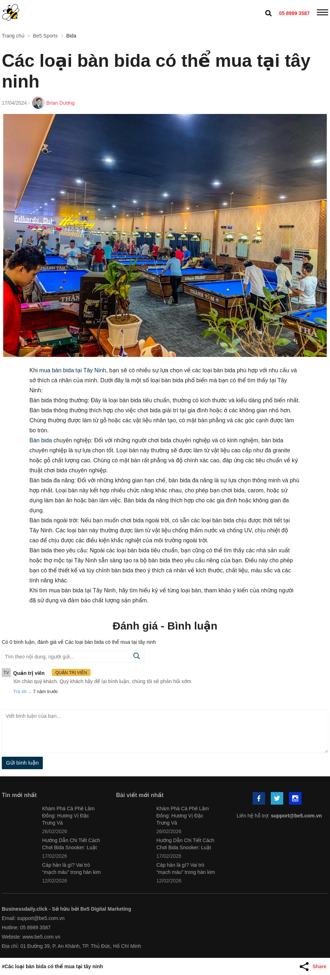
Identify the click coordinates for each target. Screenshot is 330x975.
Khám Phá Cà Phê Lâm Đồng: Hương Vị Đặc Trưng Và (68, 816)
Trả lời (19, 691)
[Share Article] (314, 966)
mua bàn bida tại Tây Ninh (72, 370)
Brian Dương (60, 103)
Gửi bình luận (22, 763)
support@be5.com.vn (296, 816)
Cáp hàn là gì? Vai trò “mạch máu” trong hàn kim (71, 868)
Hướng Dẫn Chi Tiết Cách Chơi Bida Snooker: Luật (71, 843)
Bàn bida (41, 440)
